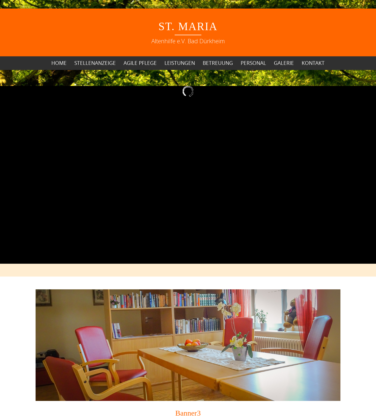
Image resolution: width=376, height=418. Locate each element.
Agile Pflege (140, 63)
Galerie (284, 63)
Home (59, 63)
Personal (253, 63)
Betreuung (218, 63)
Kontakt (313, 63)
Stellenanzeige (95, 63)
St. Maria (188, 26)
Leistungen (179, 63)
